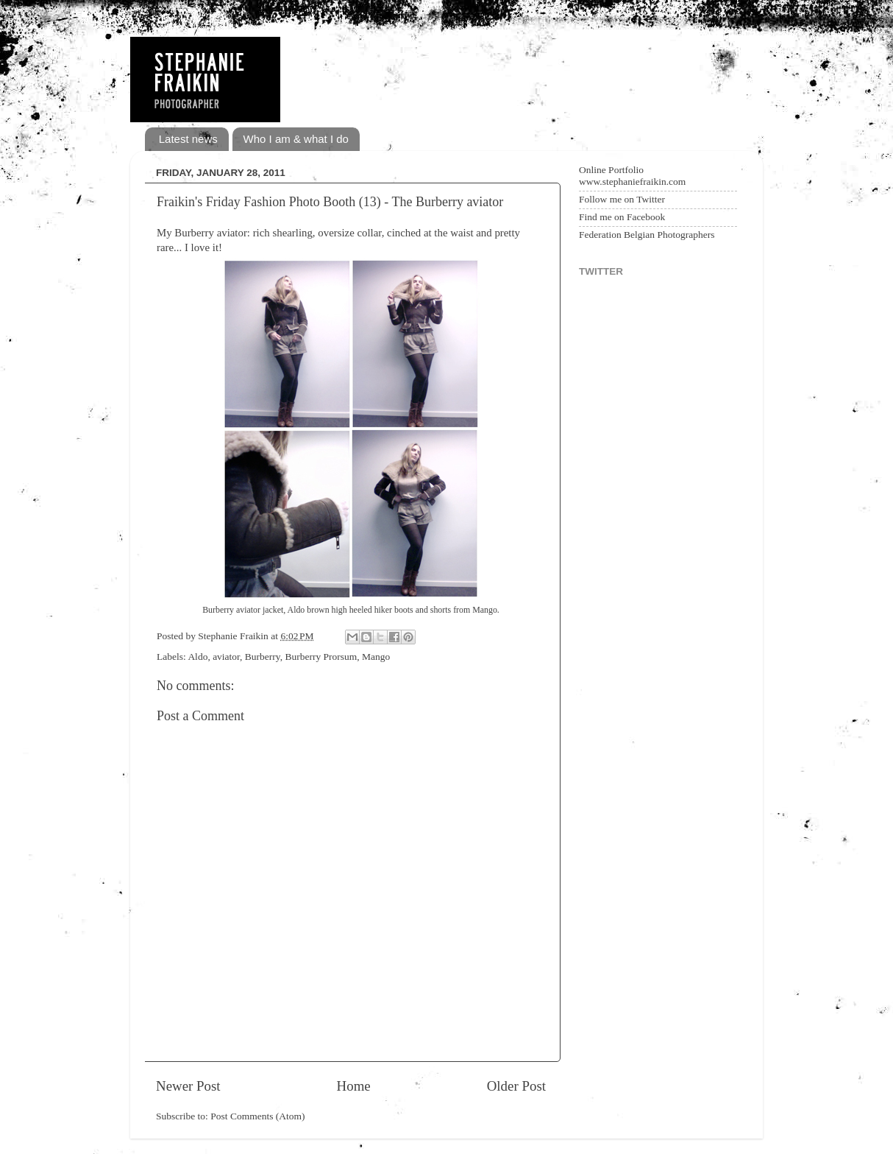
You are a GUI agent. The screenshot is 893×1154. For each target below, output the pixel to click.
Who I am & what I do (296, 139)
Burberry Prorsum (321, 656)
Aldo (197, 656)
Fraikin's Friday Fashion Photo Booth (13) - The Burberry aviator (330, 201)
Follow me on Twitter (622, 199)
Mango (376, 656)
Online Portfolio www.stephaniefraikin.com (632, 175)
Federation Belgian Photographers (646, 234)
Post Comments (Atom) (257, 1116)
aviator (226, 656)
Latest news (188, 139)
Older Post (516, 1086)
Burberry (262, 656)
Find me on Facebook (622, 216)
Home (354, 1086)
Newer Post (188, 1086)
